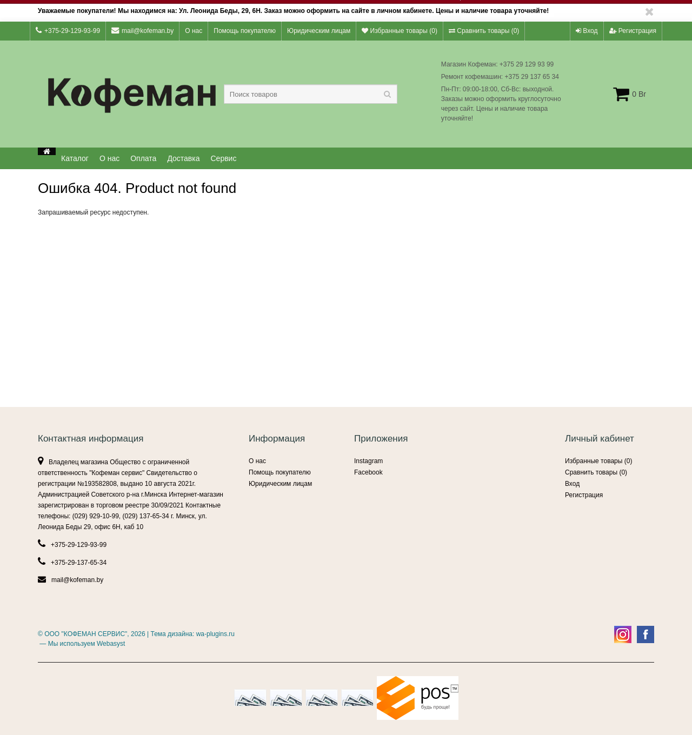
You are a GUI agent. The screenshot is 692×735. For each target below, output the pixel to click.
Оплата (143, 158)
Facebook (368, 472)
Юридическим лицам (318, 31)
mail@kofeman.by (142, 30)
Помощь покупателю (245, 31)
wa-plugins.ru (215, 634)
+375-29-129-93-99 (68, 30)
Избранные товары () (399, 31)
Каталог (75, 158)
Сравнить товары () (484, 31)
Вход (586, 31)
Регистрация (632, 31)
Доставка (183, 158)
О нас (193, 31)
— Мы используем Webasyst (81, 643)
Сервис (224, 158)
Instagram (368, 461)
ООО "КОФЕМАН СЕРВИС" (85, 634)
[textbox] (310, 94)
